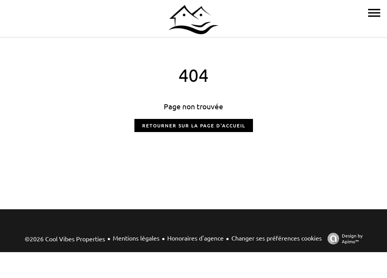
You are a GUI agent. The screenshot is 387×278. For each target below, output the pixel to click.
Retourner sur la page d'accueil (193, 125)
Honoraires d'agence (195, 238)
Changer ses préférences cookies (276, 238)
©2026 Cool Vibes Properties (65, 238)
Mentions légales (136, 238)
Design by (343, 238)
